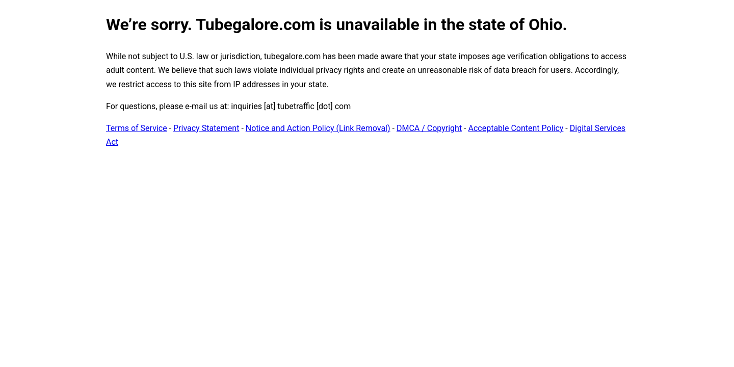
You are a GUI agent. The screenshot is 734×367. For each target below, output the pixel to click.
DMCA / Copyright (429, 128)
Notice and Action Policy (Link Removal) (318, 128)
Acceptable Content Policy (515, 128)
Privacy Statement (206, 128)
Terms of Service (136, 128)
